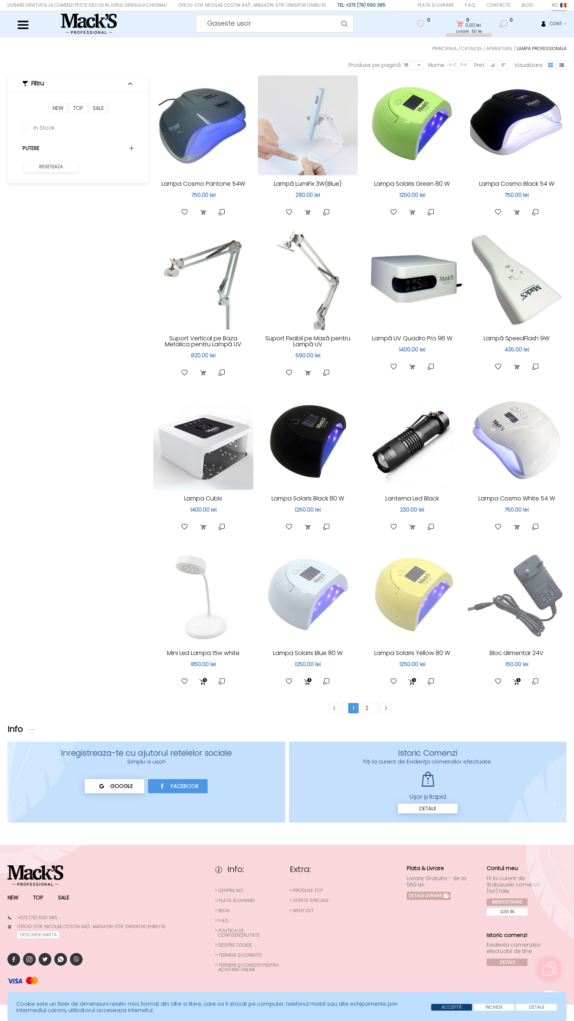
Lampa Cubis (203, 498)
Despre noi (230, 890)
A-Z (452, 65)
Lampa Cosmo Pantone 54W (203, 183)
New (57, 108)
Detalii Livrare (428, 895)
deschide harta (38, 934)
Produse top (308, 890)
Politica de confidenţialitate (239, 932)
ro (559, 5)
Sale (98, 108)
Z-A (463, 65)
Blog (527, 5)
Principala (444, 48)
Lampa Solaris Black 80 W (308, 498)
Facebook (178, 786)
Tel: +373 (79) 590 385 (361, 5)
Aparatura (499, 48)
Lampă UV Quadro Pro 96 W (412, 338)
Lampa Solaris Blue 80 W (308, 653)
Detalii (427, 808)
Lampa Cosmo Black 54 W (516, 183)
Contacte (498, 5)
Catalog (471, 48)
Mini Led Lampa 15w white (203, 653)
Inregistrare (507, 902)
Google (115, 786)
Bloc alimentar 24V (516, 653)
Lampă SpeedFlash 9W (516, 338)
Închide (494, 1007)
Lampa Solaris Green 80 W (412, 183)
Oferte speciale (311, 900)
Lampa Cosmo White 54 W (516, 498)
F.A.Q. (470, 5)
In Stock (44, 127)
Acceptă (452, 1007)
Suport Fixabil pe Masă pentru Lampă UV (307, 341)
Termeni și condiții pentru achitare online (248, 967)
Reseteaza (51, 166)
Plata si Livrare (435, 5)
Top (78, 108)
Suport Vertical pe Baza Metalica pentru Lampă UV (203, 341)
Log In (507, 911)
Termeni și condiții (240, 955)
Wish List (303, 910)
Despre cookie (235, 945)
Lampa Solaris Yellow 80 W (412, 653)
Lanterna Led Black (412, 498)
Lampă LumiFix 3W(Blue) (307, 183)
